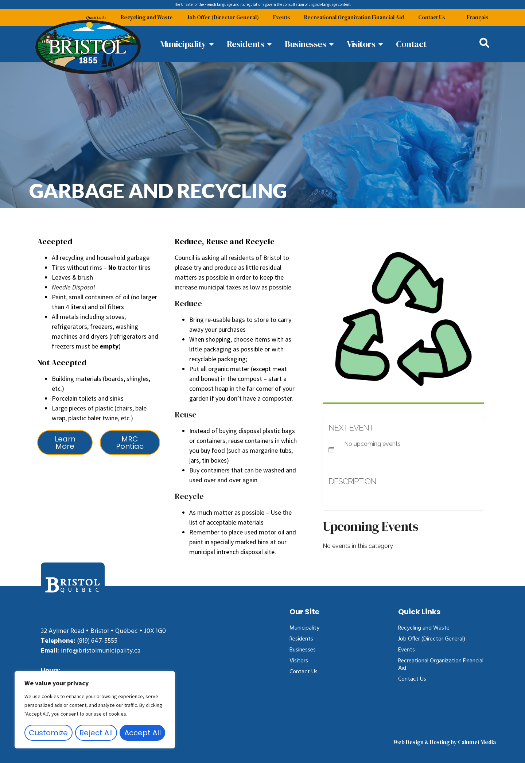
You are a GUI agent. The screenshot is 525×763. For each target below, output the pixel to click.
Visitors (298, 661)
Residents (301, 639)
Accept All (142, 733)
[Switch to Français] (477, 17)
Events (280, 17)
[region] (95, 710)
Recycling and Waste (144, 17)
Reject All (96, 733)
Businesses (302, 650)
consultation (293, 4)
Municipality (304, 628)
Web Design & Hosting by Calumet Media (444, 742)
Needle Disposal (73, 287)
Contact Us (431, 17)
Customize (48, 733)
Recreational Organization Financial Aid (353, 17)
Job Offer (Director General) (221, 17)
